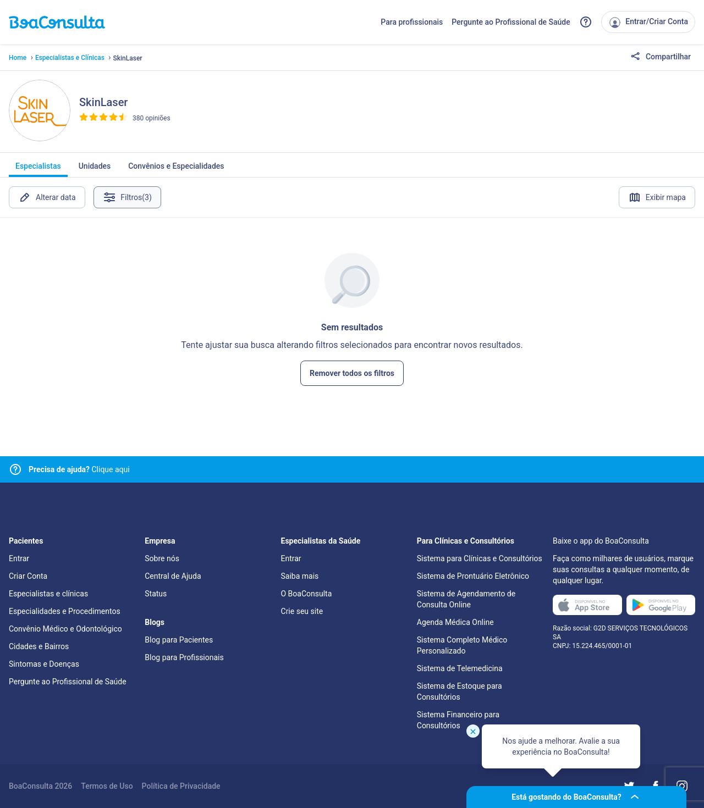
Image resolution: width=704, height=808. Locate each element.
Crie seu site (302, 611)
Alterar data (47, 197)
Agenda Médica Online (455, 622)
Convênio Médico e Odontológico (65, 628)
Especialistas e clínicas (48, 593)
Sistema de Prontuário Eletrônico (473, 576)
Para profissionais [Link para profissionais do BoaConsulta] (412, 22)
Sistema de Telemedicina (460, 668)
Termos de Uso (107, 786)
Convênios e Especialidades (176, 169)
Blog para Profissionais (184, 657)
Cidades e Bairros (39, 646)
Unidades (95, 169)
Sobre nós (162, 558)
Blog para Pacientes (179, 639)
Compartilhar (660, 57)
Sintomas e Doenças (44, 664)
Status (156, 593)
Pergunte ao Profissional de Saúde (511, 22)
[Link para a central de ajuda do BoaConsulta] (585, 22)
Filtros (127, 197)
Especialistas (38, 169)
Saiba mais (300, 576)
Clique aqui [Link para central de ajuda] (79, 469)
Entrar (19, 558)
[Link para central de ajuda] (15, 469)
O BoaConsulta (306, 593)
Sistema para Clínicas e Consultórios (479, 558)
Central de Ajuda (173, 576)
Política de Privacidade (181, 786)
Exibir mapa (657, 197)
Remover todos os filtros (352, 373)
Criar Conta (28, 576)
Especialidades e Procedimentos (64, 611)
